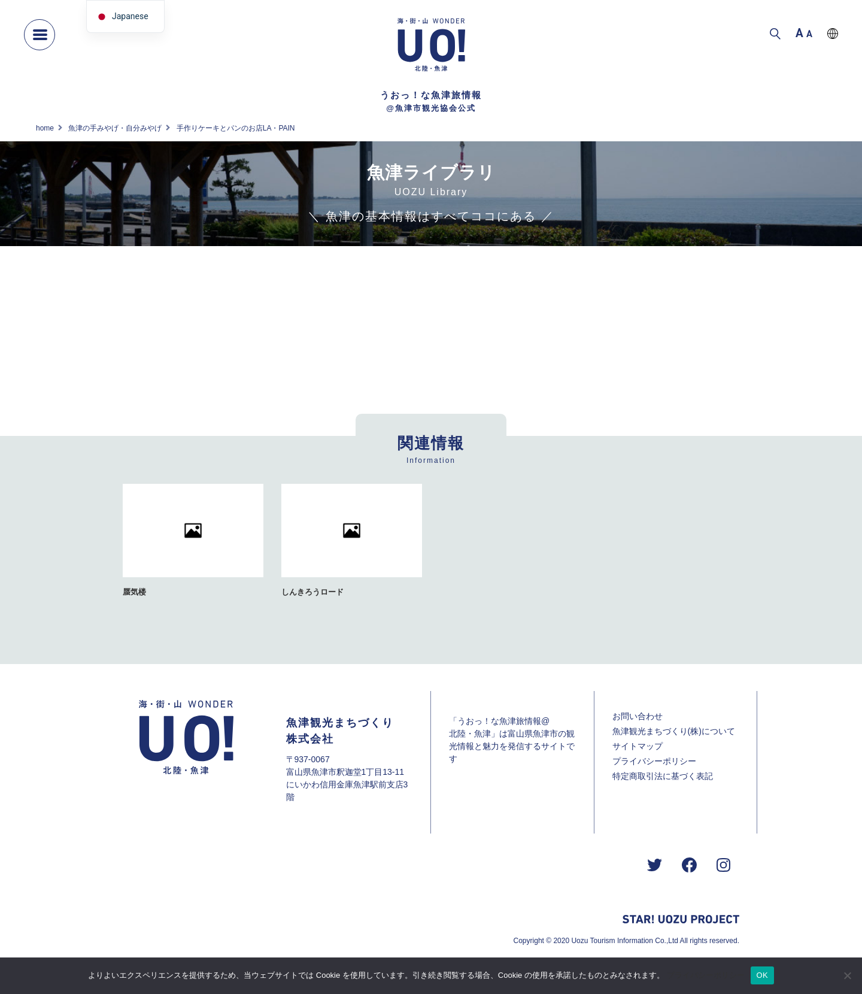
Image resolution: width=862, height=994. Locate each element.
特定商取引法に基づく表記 (662, 776)
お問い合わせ (637, 716)
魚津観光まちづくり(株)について (673, 731)
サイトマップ (637, 746)
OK (762, 975)
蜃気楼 (134, 591)
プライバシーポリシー (654, 761)
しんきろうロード (312, 591)
